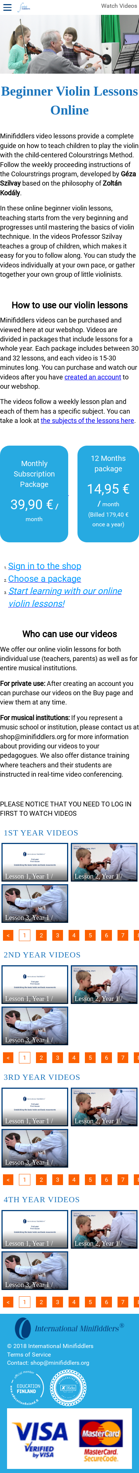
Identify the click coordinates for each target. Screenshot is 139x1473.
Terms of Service (29, 1354)
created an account (92, 377)
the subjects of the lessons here (87, 420)
